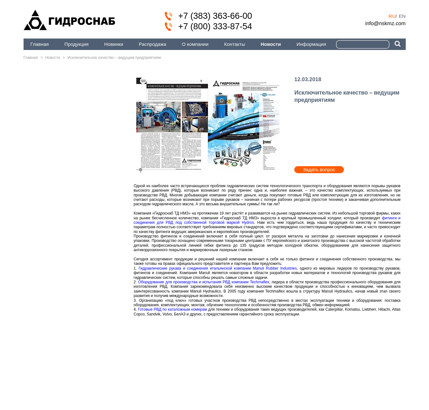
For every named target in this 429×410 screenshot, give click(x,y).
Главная (40, 44)
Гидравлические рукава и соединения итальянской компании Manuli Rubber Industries (218, 268)
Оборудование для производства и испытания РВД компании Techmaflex (203, 282)
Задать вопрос (319, 169)
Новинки (113, 44)
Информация (311, 44)
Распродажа (152, 44)
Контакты (234, 44)
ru (392, 16)
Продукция (76, 44)
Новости (271, 44)
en (402, 16)
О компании (195, 44)
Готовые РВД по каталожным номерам (172, 309)
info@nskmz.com (385, 23)
